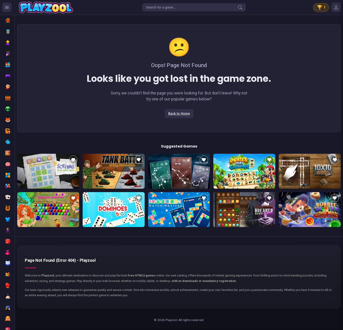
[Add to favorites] (73, 160)
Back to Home (179, 114)
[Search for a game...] (194, 7)
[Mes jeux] (336, 7)
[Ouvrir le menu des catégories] (6, 7)
